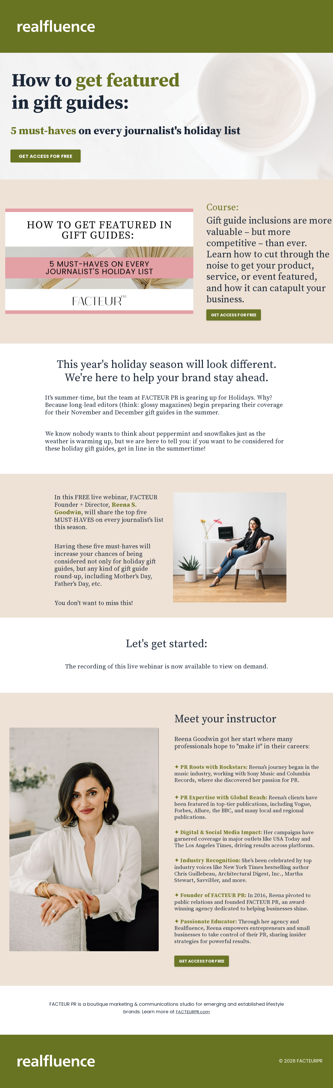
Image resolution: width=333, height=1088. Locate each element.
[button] (45, 154)
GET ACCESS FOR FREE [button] (45, 156)
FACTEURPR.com (193, 1027)
